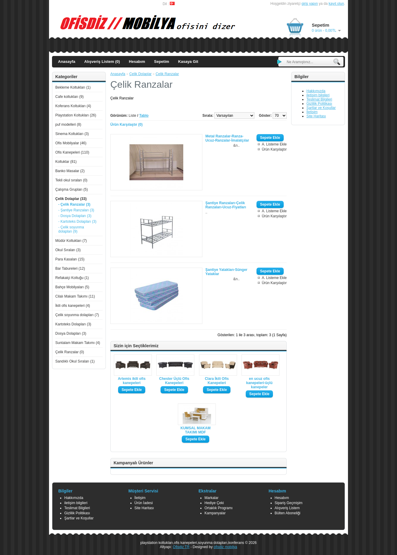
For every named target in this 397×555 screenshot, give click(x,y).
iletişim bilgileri (317, 95)
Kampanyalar (215, 513)
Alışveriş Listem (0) (102, 61)
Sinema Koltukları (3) (72, 134)
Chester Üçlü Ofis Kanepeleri (174, 381)
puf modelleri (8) (68, 124)
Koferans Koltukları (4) (73, 106)
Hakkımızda (315, 91)
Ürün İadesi (144, 503)
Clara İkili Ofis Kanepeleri (217, 381)
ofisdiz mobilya (225, 547)
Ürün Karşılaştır (274, 149)
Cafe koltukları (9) (69, 97)
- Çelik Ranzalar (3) (74, 204)
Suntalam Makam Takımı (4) (77, 343)
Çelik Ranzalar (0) (69, 352)
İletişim (311, 112)
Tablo (144, 115)
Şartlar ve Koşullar (321, 108)
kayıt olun (336, 3)
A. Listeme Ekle (274, 144)
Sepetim (161, 61)
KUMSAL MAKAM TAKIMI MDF (195, 430)
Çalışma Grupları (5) (71, 189)
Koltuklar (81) (66, 162)
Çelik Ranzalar (167, 74)
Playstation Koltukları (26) (75, 115)
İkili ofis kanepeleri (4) (72, 306)
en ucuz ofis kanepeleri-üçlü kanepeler (259, 383)
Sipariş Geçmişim (289, 503)
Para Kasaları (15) (69, 259)
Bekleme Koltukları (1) (73, 87)
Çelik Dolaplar (140, 74)
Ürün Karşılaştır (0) (126, 124)
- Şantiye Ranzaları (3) (76, 210)
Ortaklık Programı (218, 508)
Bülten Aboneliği (287, 513)
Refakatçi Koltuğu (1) (72, 278)
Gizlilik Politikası (319, 103)
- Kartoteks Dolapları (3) (77, 221)
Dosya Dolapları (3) (70, 333)
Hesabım (137, 61)
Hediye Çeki (214, 503)
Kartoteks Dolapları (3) (73, 324)
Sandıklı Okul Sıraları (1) (74, 361)
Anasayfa (66, 61)
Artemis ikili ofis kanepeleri (132, 381)
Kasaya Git (188, 61)
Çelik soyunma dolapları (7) (77, 315)
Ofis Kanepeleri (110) (72, 152)
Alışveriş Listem (287, 508)
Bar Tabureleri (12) (70, 268)
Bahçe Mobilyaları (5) (72, 287)
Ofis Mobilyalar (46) (70, 143)
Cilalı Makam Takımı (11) (75, 296)
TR (187, 547)
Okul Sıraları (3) (68, 250)
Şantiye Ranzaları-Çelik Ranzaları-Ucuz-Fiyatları (225, 205)
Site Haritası (316, 116)
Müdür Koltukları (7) (71, 241)
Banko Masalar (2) (70, 171)
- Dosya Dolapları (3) (74, 216)
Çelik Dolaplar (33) (71, 199)
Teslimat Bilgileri (319, 99)
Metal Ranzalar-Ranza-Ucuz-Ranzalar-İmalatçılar (227, 138)
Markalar (211, 498)
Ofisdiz (179, 547)
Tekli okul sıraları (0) (71, 180)
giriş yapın (310, 3)
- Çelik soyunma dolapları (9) (71, 229)
